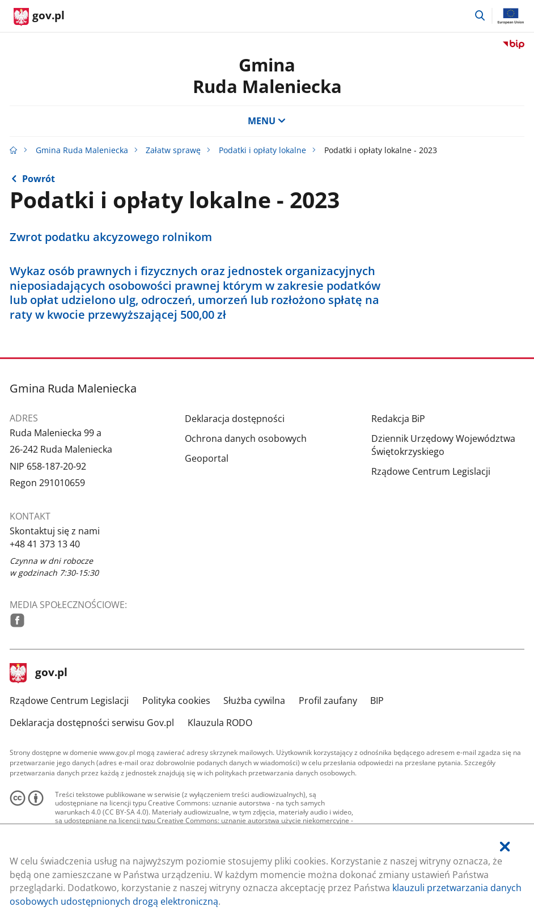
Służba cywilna (254, 700)
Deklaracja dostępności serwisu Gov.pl (92, 722)
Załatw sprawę (173, 150)
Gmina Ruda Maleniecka (82, 150)
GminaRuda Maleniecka (267, 75)
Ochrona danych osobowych (246, 438)
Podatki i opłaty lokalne (262, 150)
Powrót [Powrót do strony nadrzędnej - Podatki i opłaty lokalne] (38, 178)
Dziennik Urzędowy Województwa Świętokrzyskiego (443, 445)
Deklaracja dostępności (235, 418)
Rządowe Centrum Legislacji (430, 471)
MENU (267, 121)
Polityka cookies (176, 700)
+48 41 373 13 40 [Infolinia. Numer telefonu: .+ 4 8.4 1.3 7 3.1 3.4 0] (45, 544)
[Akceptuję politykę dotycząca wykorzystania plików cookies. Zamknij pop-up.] (504, 847)
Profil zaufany (328, 700)
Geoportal (206, 458)
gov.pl (38, 673)
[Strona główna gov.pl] (39, 17)
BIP (377, 700)
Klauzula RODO (220, 722)
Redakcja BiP (398, 418)
